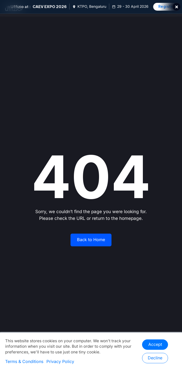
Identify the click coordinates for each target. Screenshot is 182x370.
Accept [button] (155, 344)
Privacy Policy (60, 361)
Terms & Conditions (24, 361)
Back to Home (91, 239)
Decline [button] (155, 358)
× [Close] (176, 7)
